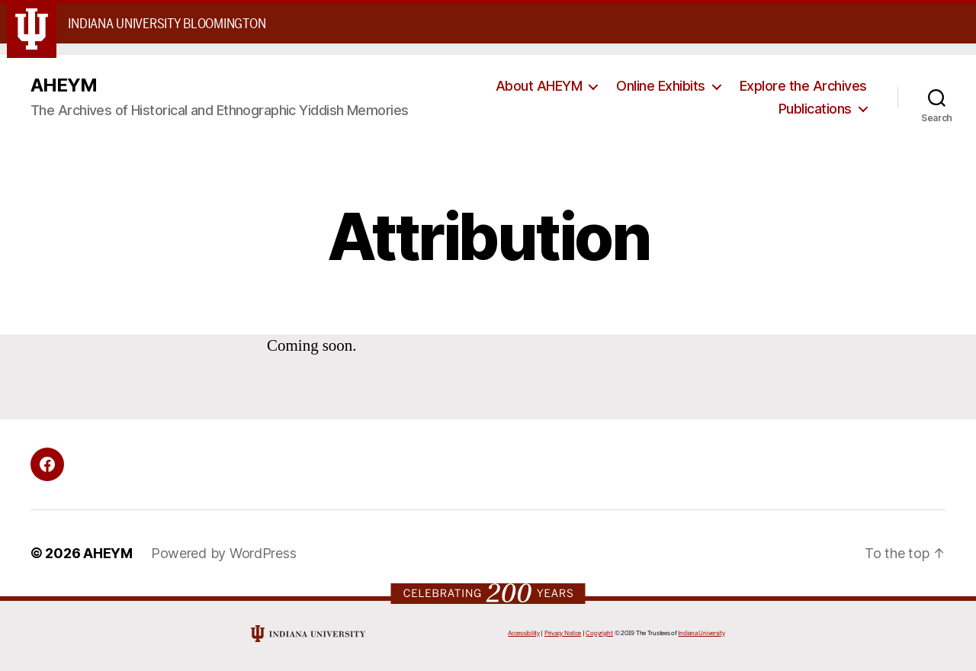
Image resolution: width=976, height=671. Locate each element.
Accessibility (524, 633)
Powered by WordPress (224, 553)
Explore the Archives (803, 86)
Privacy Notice (562, 633)
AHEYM (63, 85)
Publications (815, 109)
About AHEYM (539, 86)
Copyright (599, 633)
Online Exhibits (660, 86)
